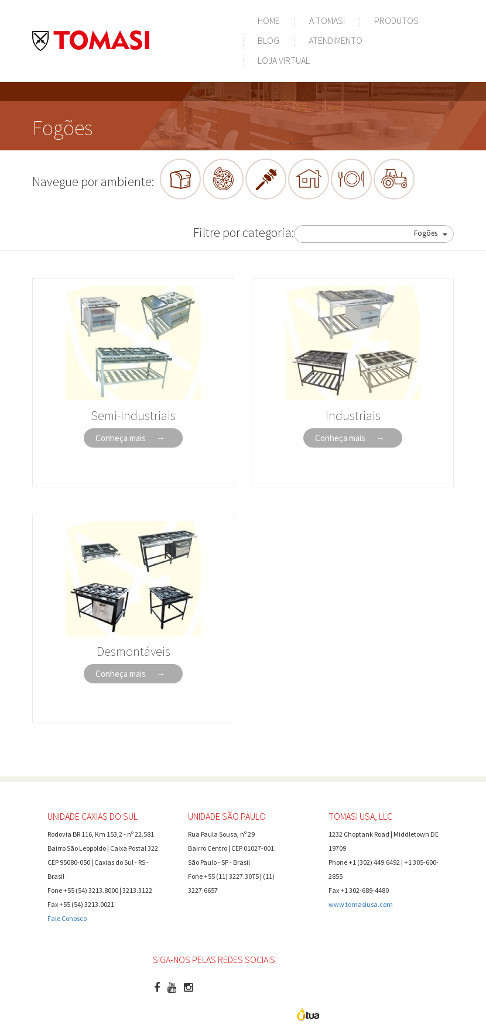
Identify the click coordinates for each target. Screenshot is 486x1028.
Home (269, 20)
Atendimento (335, 40)
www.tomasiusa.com (360, 904)
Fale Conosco (67, 918)
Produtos (396, 20)
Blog (268, 40)
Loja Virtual (284, 60)
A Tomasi (327, 20)
